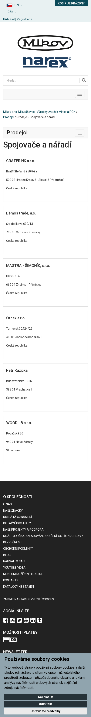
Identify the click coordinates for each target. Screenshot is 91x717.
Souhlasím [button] (45, 697)
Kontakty (10, 580)
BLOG (7, 555)
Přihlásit (9, 19)
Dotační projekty (17, 523)
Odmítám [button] (45, 704)
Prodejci (8, 117)
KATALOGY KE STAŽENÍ (18, 586)
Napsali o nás (14, 561)
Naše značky (13, 510)
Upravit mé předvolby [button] (45, 711)
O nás (7, 504)
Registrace (24, 19)
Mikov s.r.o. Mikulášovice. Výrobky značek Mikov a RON (39, 111)
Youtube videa (14, 567)
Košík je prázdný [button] (71, 3)
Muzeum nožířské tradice (23, 574)
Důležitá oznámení (17, 517)
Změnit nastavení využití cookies (28, 599)
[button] (22, 4)
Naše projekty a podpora (23, 529)
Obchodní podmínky (18, 548)
